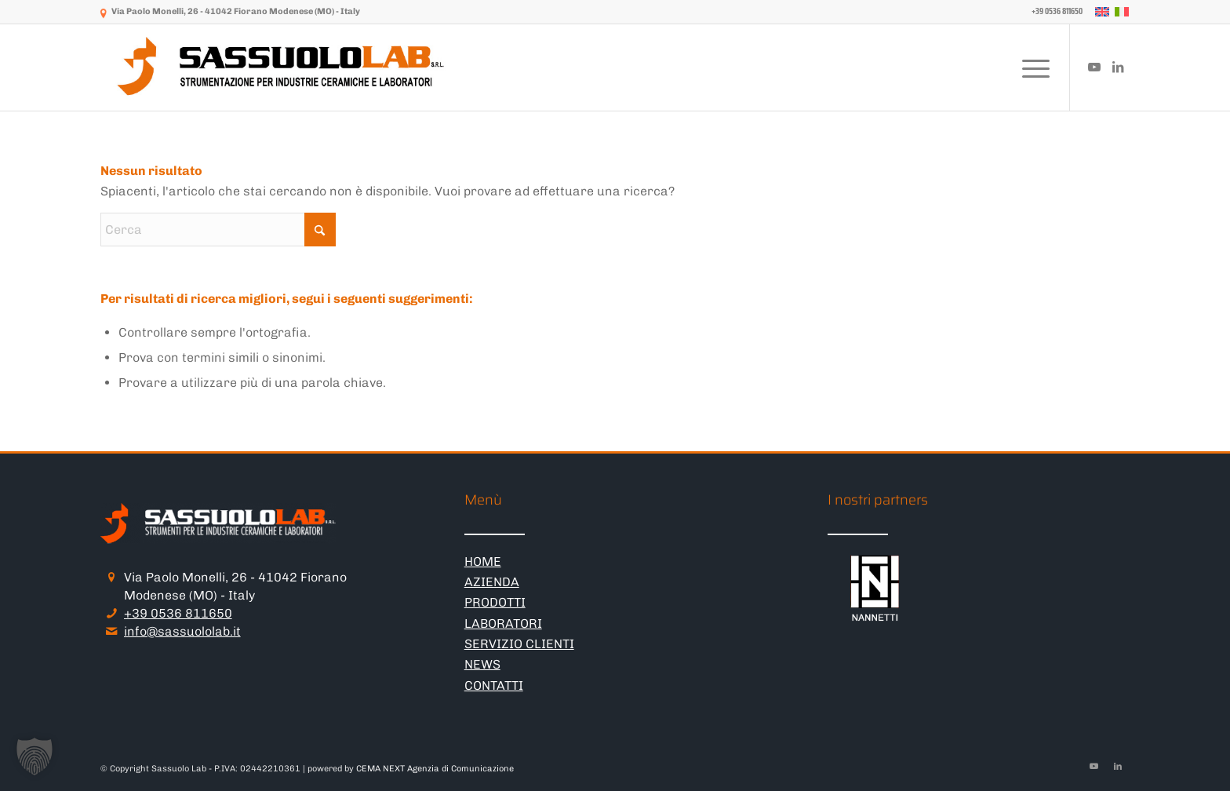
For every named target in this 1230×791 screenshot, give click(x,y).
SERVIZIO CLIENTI (519, 643)
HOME (482, 561)
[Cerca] (218, 229)
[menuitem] (1053, 12)
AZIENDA (491, 581)
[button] (34, 756)
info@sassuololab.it (182, 631)
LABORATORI (503, 623)
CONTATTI (493, 685)
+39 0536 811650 (178, 613)
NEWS (482, 664)
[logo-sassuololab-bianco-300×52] (282, 67)
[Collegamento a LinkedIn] (1118, 66)
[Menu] (1031, 67)
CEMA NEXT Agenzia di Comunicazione (435, 769)
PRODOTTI (495, 602)
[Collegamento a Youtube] (1094, 66)
